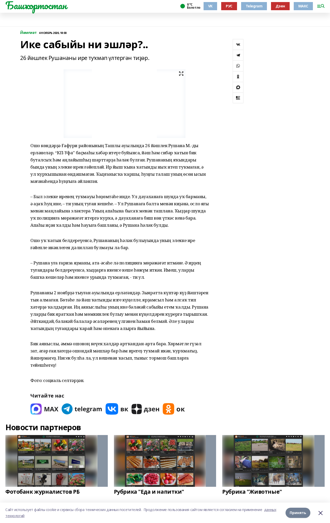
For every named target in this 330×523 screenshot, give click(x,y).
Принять (298, 512)
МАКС (303, 6)
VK (210, 6)
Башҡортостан (36, 5)
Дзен (280, 6)
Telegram (254, 6)
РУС (229, 6)
